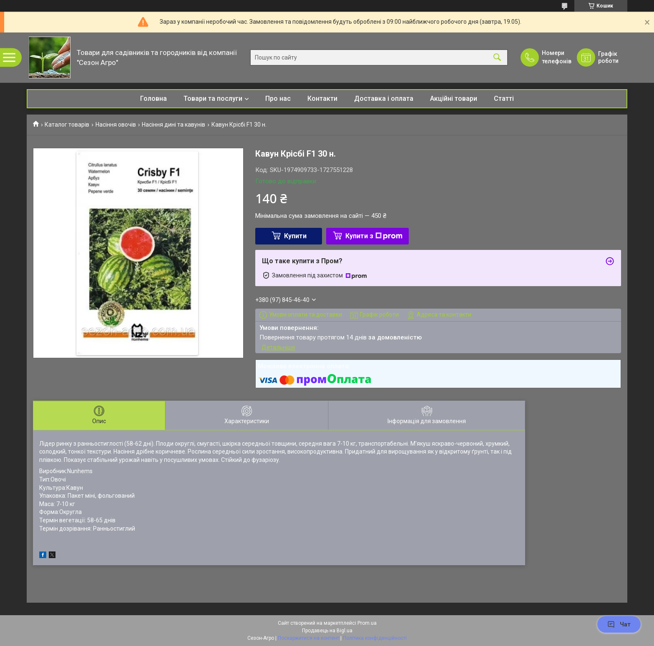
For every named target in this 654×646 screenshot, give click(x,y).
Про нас (278, 98)
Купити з (373, 236)
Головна (153, 98)
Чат (619, 624)
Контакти (322, 98)
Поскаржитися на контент (308, 638)
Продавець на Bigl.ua (327, 631)
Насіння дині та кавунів (173, 124)
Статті (504, 98)
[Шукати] (497, 57)
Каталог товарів (67, 124)
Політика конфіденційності (375, 638)
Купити (295, 236)
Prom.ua (367, 623)
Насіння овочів (116, 124)
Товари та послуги (213, 98)
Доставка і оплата (383, 98)
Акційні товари (453, 98)
